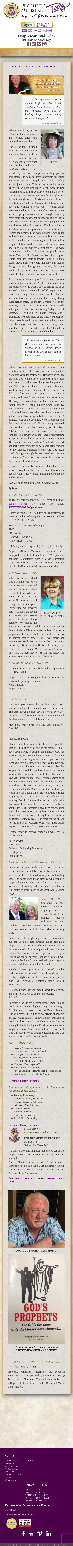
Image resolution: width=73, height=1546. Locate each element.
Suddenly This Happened (36, 1500)
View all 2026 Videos (37, 1489)
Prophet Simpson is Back (36, 1498)
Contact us (11, 1480)
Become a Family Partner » (24, 1080)
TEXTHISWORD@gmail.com (26, 507)
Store (8, 1477)
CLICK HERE (45, 516)
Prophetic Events (14, 1474)
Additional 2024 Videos (36, 1495)
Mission (9, 1471)
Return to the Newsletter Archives (32, 66)
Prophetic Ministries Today (19, 1460)
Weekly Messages (13, 1463)
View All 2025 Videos (37, 1492)
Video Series (11, 1469)
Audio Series (11, 1466)
